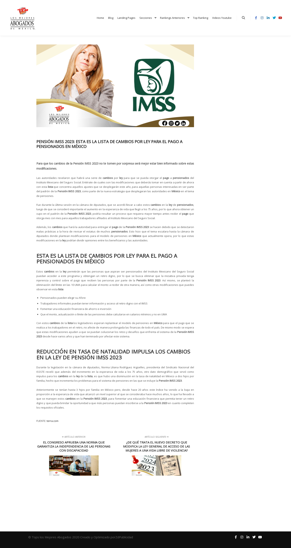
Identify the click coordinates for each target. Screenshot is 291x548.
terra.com (52, 421)
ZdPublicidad (124, 537)
